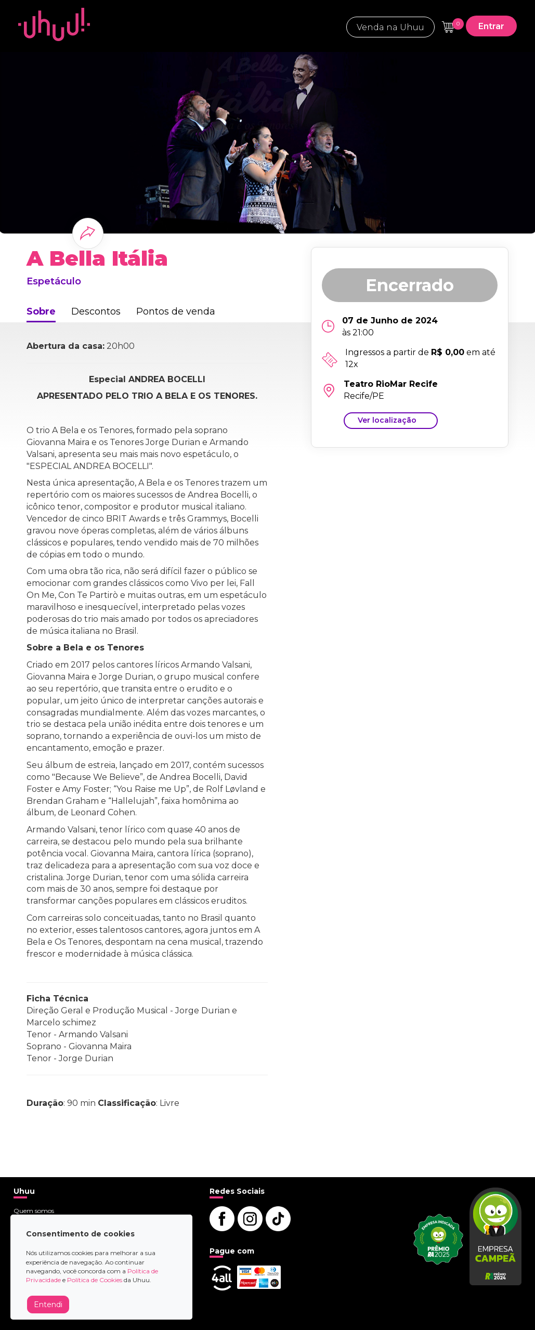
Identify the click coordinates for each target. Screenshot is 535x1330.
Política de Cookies (94, 1280)
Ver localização (387, 420)
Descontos (96, 311)
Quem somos (34, 1211)
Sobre (41, 311)
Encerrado (410, 285)
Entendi (48, 1304)
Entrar (491, 26)
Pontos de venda (175, 311)
